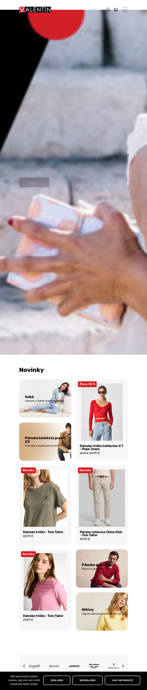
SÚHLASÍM (57, 680)
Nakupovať (34, 191)
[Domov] (35, 9)
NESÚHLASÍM (88, 680)
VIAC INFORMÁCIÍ (122, 680)
